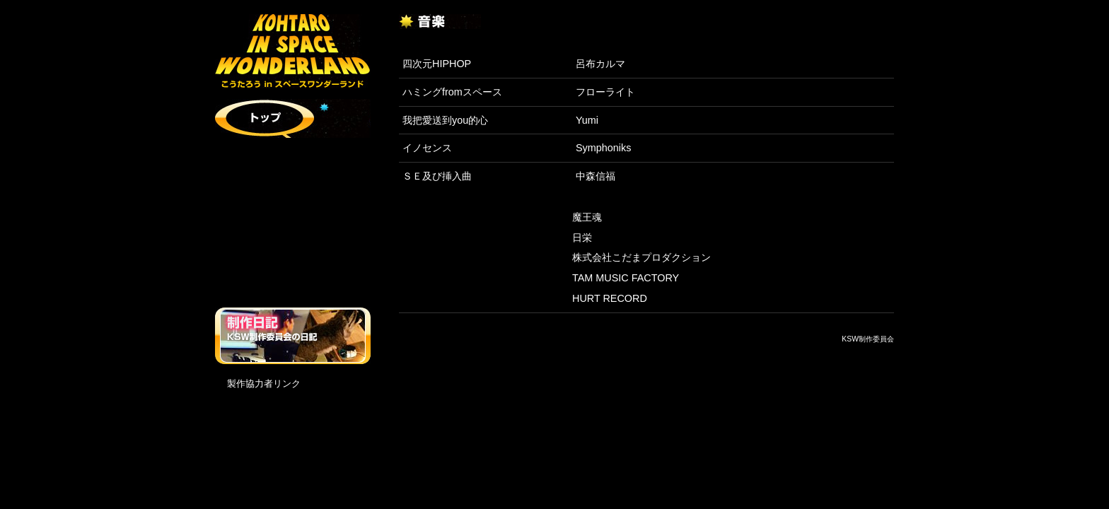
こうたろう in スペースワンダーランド (293, 51)
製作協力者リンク (264, 383)
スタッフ (293, 235)
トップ (293, 118)
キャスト (293, 196)
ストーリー (293, 157)
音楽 (293, 274)
